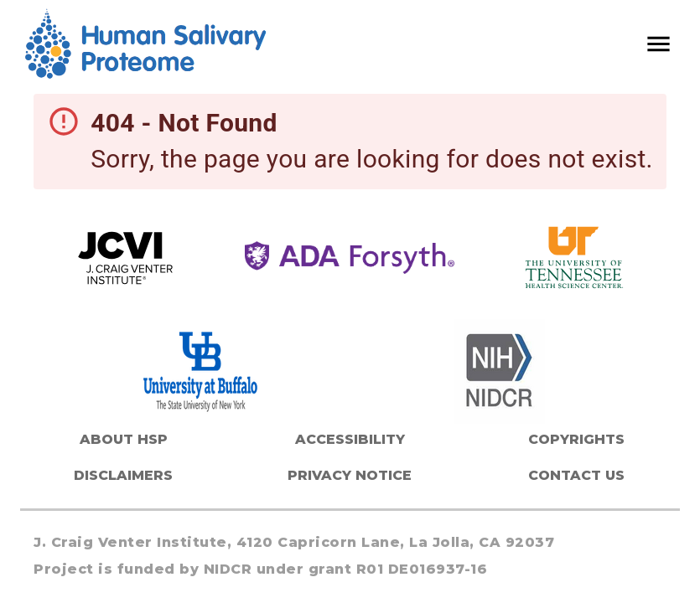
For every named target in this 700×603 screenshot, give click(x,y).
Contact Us (576, 475)
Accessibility (350, 439)
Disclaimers (123, 475)
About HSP (124, 439)
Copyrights (576, 439)
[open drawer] (658, 44)
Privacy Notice (350, 475)
